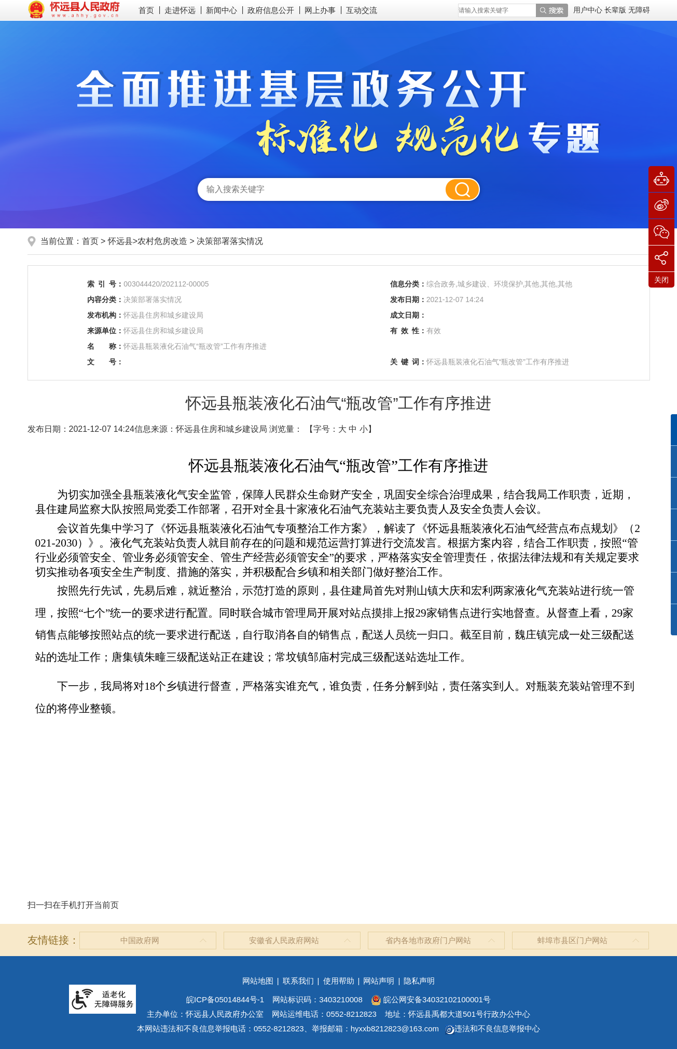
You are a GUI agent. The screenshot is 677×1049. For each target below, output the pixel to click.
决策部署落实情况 (230, 241)
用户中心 (587, 10)
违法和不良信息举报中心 (492, 1028)
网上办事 (320, 10)
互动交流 (361, 10)
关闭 (661, 280)
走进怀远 (180, 10)
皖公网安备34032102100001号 (431, 999)
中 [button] (353, 429)
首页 (146, 10)
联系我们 (298, 980)
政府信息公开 (270, 10)
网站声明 (378, 980)
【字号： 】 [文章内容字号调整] (340, 429)
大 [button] (342, 429)
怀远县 (120, 241)
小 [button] (364, 429)
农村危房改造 (162, 241)
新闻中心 (221, 10)
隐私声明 (419, 980)
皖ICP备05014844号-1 (225, 999)
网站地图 (257, 980)
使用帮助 (338, 980)
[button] (616, 10)
